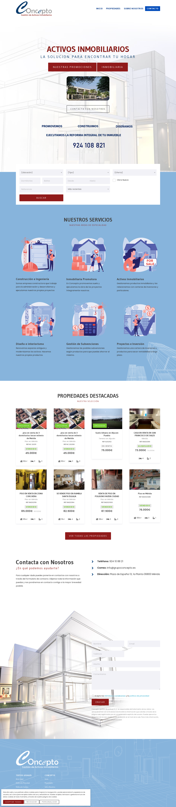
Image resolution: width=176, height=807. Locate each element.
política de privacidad (139, 696)
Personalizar (49, 802)
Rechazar (32, 802)
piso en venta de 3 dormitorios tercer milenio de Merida (31, 435)
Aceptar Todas (13, 802)
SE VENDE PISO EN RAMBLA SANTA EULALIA (69, 495)
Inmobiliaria (112, 67)
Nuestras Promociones (72, 67)
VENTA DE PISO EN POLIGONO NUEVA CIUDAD (107, 495)
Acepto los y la (120, 696)
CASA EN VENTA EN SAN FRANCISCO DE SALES (145, 434)
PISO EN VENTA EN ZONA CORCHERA (31, 495)
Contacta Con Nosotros (88, 109)
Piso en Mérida (145, 493)
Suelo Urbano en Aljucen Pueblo (106, 434)
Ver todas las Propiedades (88, 536)
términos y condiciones (115, 696)
